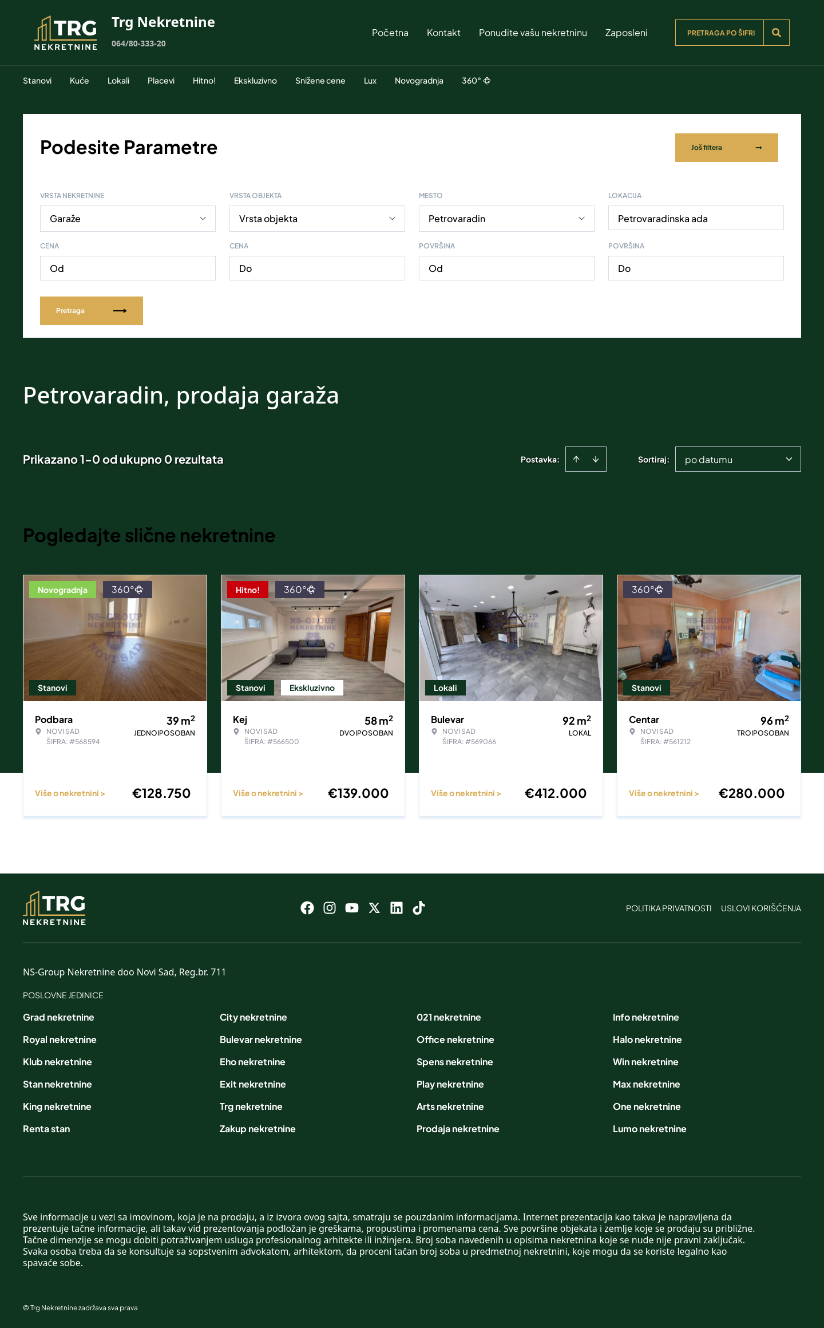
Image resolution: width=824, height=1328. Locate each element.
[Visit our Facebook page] (307, 905)
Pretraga (91, 308)
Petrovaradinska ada (663, 216)
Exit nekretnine (253, 1082)
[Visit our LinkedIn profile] (396, 905)
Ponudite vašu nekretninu (533, 32)
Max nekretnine (646, 1082)
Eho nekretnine (253, 1059)
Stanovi (37, 80)
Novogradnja (419, 80)
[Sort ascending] (576, 456)
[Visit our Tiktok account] (419, 905)
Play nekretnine (450, 1082)
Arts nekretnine (450, 1104)
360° (476, 80)
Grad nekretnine (58, 1015)
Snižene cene (320, 80)
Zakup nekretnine (258, 1126)
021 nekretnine (449, 1015)
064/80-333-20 (139, 43)
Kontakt (444, 32)
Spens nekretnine (455, 1059)
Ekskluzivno (255, 80)
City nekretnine (253, 1015)
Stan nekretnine (57, 1082)
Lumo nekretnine (650, 1126)
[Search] (776, 32)
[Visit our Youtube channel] (352, 905)
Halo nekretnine (647, 1037)
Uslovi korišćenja (761, 905)
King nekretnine (57, 1104)
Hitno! (204, 80)
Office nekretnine (455, 1037)
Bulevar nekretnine (261, 1037)
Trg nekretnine (251, 1104)
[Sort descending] (595, 456)
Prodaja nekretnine (458, 1126)
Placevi (161, 80)
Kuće (79, 80)
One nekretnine (647, 1104)
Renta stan (46, 1126)
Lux (370, 80)
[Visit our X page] (374, 905)
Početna (390, 32)
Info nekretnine (646, 1015)
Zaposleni (626, 32)
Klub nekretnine (57, 1059)
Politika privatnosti (669, 905)
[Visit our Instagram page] (329, 905)
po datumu (708, 457)
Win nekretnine (646, 1059)
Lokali (118, 80)
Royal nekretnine (60, 1037)
